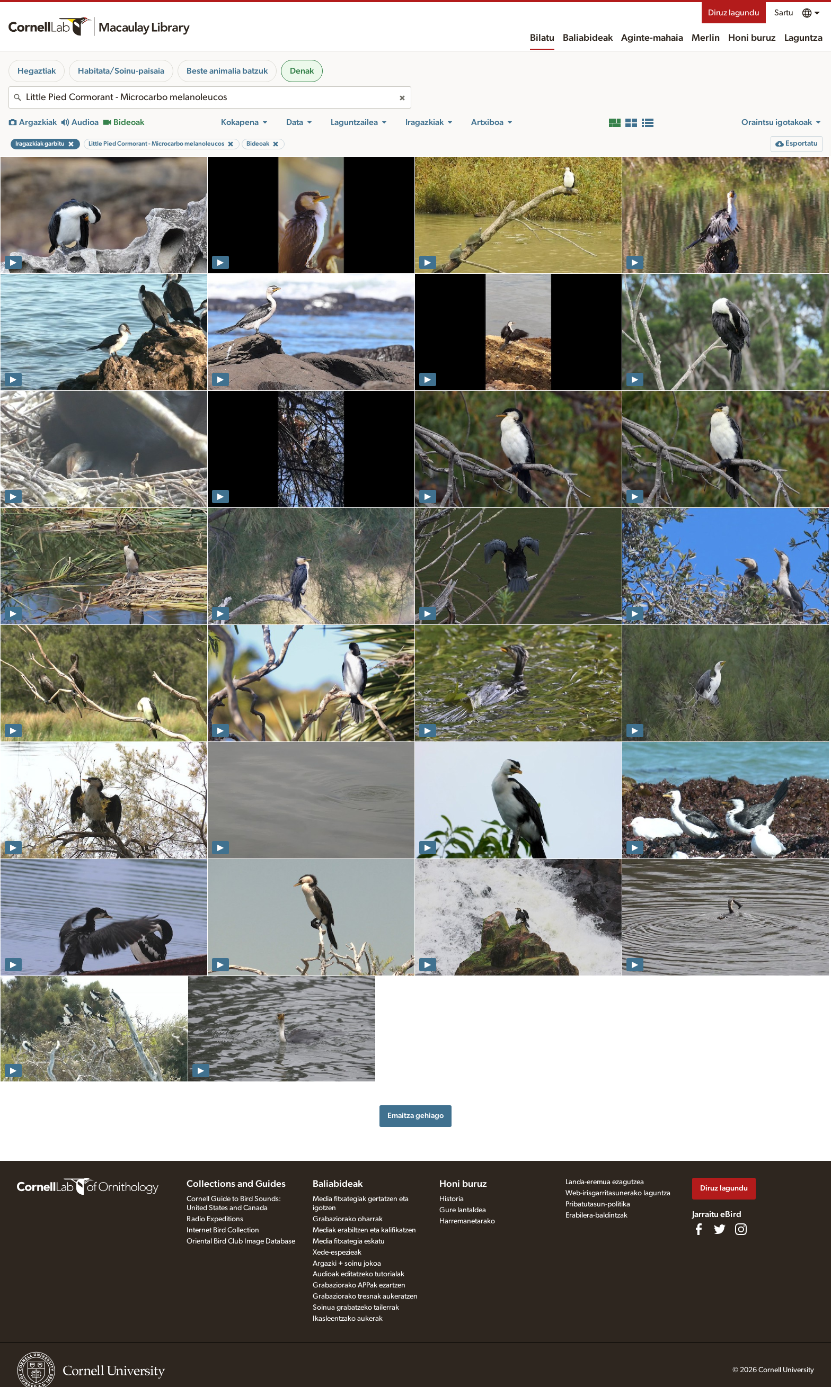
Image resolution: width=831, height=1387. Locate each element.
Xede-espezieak (337, 1252)
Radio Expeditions (215, 1219)
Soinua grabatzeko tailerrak (356, 1307)
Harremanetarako (467, 1221)
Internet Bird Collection (223, 1230)
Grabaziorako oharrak (348, 1219)
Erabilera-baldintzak (596, 1215)
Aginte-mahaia (652, 38)
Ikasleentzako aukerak (348, 1318)
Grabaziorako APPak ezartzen (359, 1285)
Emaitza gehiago (415, 1116)
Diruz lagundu (733, 12)
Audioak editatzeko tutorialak (358, 1274)
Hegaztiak (36, 71)
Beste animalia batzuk (227, 71)
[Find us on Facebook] (698, 1229)
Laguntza (803, 38)
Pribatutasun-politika (597, 1204)
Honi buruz (752, 38)
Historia (451, 1199)
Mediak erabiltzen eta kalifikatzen (364, 1230)
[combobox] (210, 97)
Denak (302, 71)
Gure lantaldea (462, 1210)
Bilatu (542, 38)
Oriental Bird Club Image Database (241, 1241)
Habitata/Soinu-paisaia (121, 71)
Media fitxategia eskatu (349, 1241)
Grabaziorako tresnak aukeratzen (365, 1296)
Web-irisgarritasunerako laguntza (617, 1193)
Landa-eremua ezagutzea (604, 1182)
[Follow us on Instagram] (741, 1229)
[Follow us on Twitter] (719, 1229)
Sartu (783, 12)
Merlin (706, 38)
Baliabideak (588, 38)
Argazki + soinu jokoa (347, 1263)
